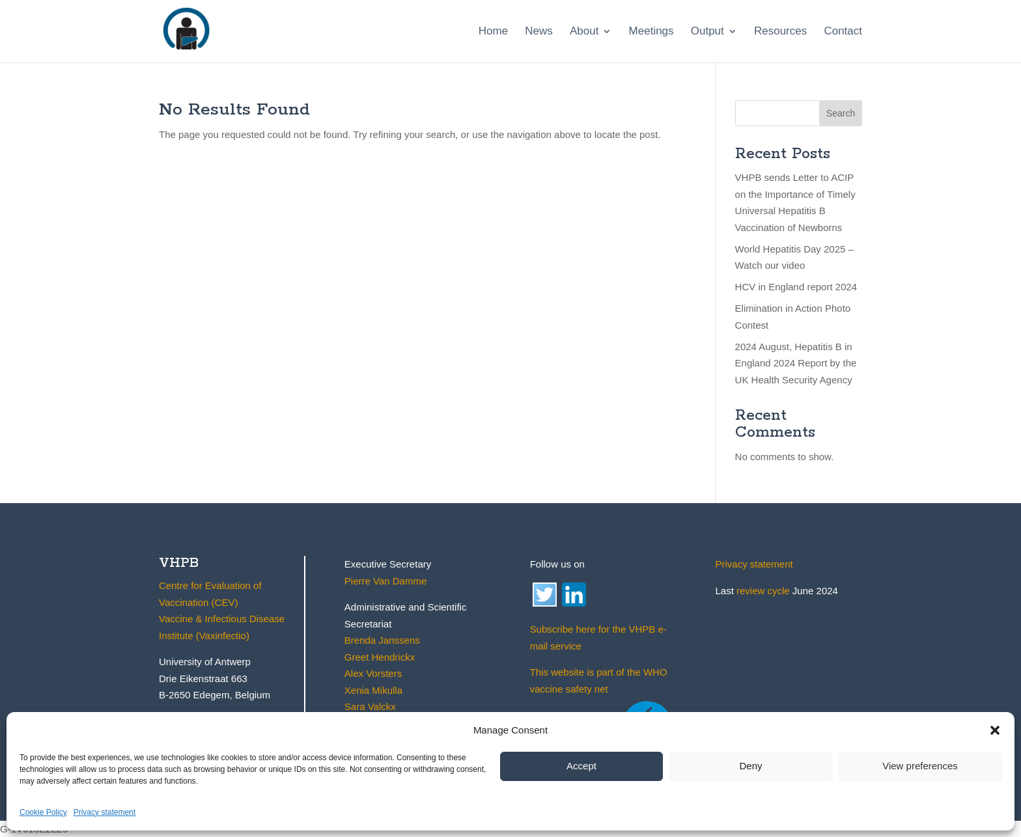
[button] (994, 730)
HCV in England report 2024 (796, 286)
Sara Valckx (370, 706)
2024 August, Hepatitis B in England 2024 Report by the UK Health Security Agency (796, 363)
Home (493, 32)
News (539, 32)
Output (707, 32)
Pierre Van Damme (385, 580)
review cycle (763, 590)
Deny (750, 765)
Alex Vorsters (373, 673)
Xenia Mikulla (373, 690)
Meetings (651, 32)
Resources (780, 32)
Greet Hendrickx (379, 657)
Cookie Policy (43, 812)
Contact (843, 32)
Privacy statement (104, 812)
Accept (581, 765)
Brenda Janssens (382, 640)
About (584, 32)
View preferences (920, 765)
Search (840, 113)
